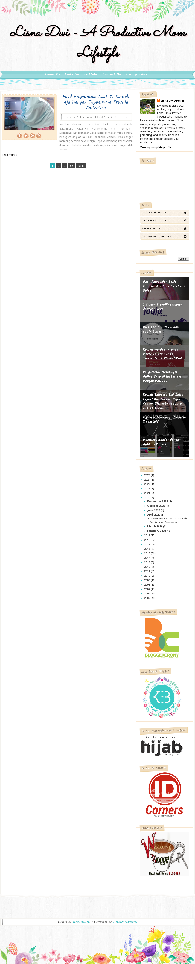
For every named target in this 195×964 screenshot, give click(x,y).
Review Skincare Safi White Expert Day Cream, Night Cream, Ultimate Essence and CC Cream (163, 403)
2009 (147, 582)
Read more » (10, 152)
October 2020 (156, 507)
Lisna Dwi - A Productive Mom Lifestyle (97, 44)
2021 (147, 495)
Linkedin (72, 76)
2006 (147, 595)
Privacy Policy (137, 76)
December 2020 (158, 503)
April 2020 (154, 516)
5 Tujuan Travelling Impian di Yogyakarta (162, 309)
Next (79, 163)
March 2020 (155, 528)
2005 (147, 600)
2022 (147, 490)
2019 (147, 537)
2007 (147, 591)
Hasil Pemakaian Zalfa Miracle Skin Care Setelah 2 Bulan (164, 288)
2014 (147, 559)
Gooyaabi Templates (125, 920)
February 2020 (157, 532)
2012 (147, 568)
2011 (147, 573)
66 (69, 163)
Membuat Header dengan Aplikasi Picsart (162, 444)
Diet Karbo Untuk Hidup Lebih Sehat (161, 331)
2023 (147, 486)
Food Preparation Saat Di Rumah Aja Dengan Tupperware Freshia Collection (90, 104)
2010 (147, 577)
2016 (147, 550)
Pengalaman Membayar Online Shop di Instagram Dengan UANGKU (162, 379)
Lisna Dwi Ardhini (172, 102)
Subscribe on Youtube (165, 230)
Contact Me (111, 76)
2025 (147, 477)
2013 (147, 564)
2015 (147, 555)
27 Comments (114, 118)
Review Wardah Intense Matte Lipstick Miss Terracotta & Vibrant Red (162, 356)
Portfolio (90, 76)
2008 (147, 586)
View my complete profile (155, 149)
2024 (147, 481)
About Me (52, 76)
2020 (147, 499)
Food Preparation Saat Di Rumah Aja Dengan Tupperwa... (167, 522)
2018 (147, 542)
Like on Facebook (165, 222)
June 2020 (154, 512)
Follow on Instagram (165, 238)
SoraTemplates (82, 920)
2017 (147, 546)
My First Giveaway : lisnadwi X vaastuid (164, 421)
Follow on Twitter (165, 214)
